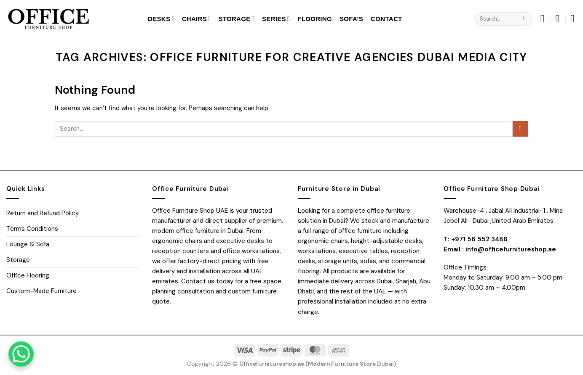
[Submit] (524, 19)
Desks (161, 19)
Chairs (196, 19)
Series (276, 19)
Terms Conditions (32, 228)
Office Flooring (27, 275)
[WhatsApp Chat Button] (21, 354)
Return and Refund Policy (42, 213)
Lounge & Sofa (27, 244)
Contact (386, 18)
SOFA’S (351, 18)
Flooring (314, 18)
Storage (236, 19)
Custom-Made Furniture (41, 291)
